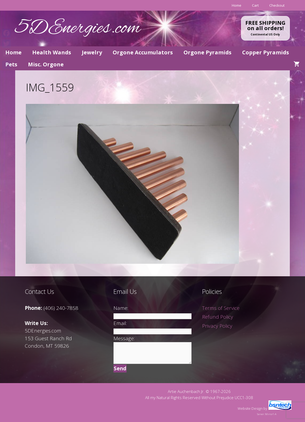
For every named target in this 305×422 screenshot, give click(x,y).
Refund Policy (217, 316)
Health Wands (51, 52)
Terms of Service (220, 308)
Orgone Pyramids (207, 52)
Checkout (276, 5)
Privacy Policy (217, 325)
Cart (255, 5)
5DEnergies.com (77, 28)
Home (236, 5)
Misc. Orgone (46, 64)
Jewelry (92, 52)
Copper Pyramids (265, 52)
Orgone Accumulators (143, 52)
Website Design (250, 408)
